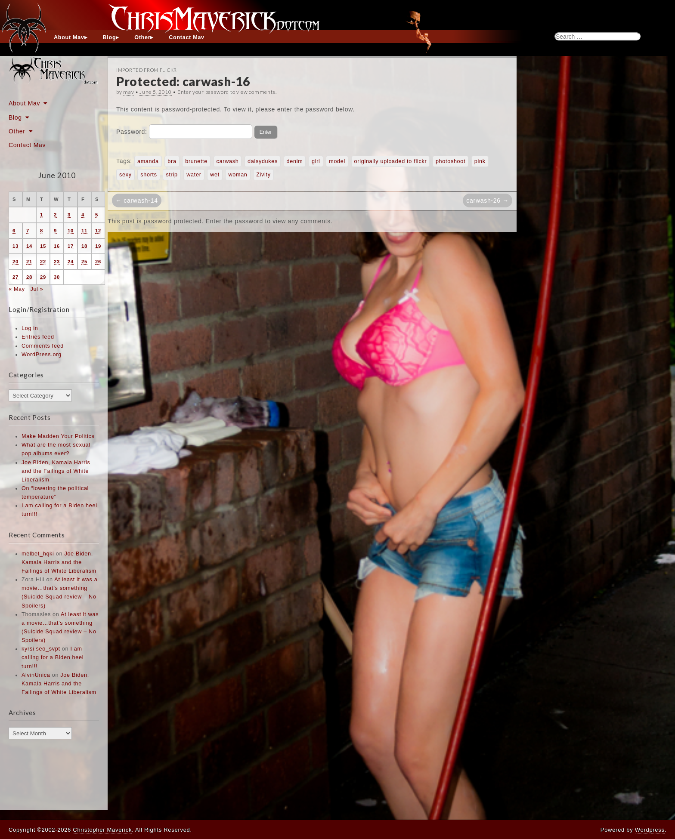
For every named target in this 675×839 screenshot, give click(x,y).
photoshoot (450, 161)
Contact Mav (186, 37)
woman (237, 175)
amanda (148, 161)
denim (295, 161)
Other (142, 37)
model (337, 161)
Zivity (263, 175)
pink (480, 161)
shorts (148, 175)
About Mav (69, 37)
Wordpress (650, 830)
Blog (109, 37)
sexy (125, 175)
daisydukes (263, 161)
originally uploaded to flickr (390, 161)
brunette (196, 161)
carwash (228, 161)
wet (215, 175)
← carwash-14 (136, 200)
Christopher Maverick (102, 830)
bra (171, 161)
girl (316, 161)
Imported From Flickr (146, 70)
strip (171, 175)
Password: (184, 131)
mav (128, 92)
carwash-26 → (487, 200)
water (193, 175)
